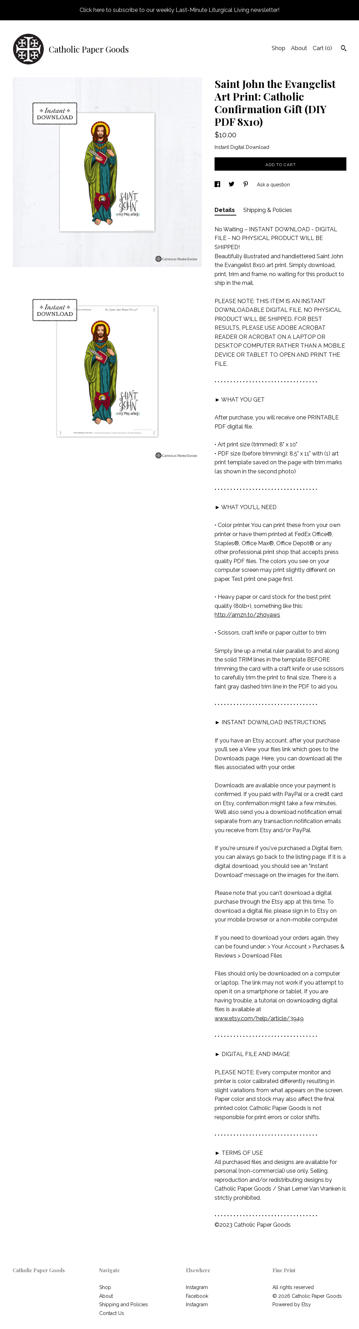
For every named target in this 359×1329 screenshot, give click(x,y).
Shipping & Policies (267, 210)
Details (225, 210)
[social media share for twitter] (232, 184)
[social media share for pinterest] (246, 184)
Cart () (322, 48)
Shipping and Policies (123, 1304)
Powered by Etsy (291, 1304)
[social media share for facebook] (218, 184)
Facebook (197, 1296)
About (299, 48)
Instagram (197, 1287)
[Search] (343, 49)
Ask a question (273, 184)
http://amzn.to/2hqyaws (247, 614)
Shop (278, 48)
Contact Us (111, 1313)
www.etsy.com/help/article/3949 (259, 1018)
